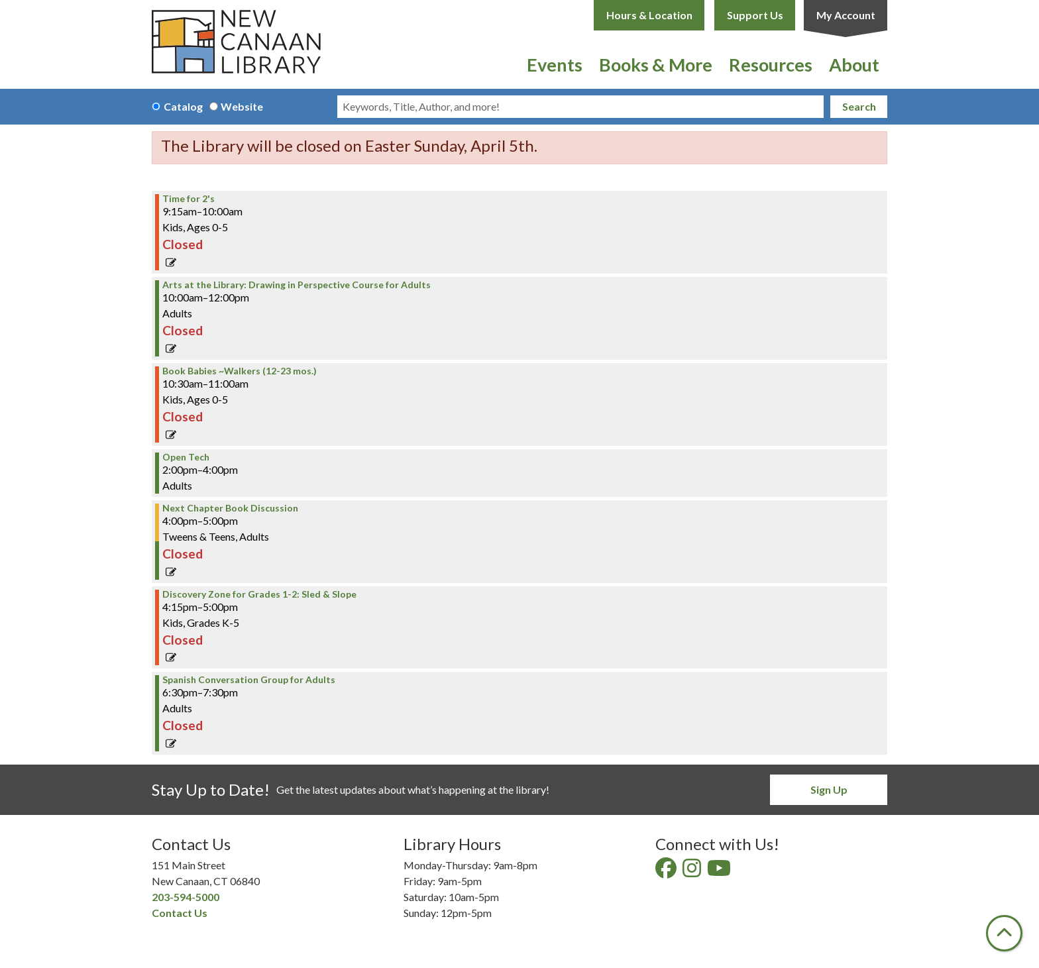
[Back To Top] (1004, 933)
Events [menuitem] (554, 65)
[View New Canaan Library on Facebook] (667, 871)
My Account (845, 15)
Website (242, 106)
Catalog (183, 106)
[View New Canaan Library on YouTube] (720, 871)
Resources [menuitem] (770, 65)
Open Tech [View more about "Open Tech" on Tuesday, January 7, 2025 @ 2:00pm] (185, 457)
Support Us (755, 15)
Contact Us (179, 912)
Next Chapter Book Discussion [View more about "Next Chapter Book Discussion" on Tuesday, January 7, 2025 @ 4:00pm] (230, 508)
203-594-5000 (185, 896)
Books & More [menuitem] (655, 65)
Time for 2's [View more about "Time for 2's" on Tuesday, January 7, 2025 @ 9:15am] (188, 198)
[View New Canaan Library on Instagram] (693, 871)
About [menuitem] (854, 65)
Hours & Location (649, 15)
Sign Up (829, 789)
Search (859, 106)
